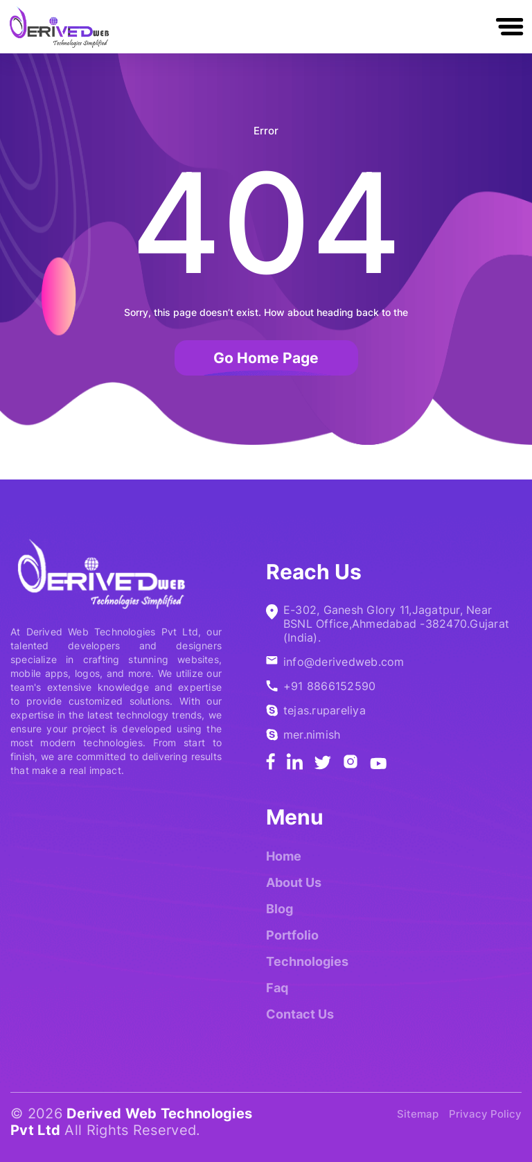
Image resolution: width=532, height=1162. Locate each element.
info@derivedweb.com (344, 662)
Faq (277, 987)
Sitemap (417, 1113)
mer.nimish (311, 734)
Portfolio (292, 935)
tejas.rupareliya (324, 710)
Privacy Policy (485, 1113)
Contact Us (300, 1014)
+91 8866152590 (329, 686)
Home (283, 856)
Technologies (307, 961)
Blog (279, 908)
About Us (293, 882)
